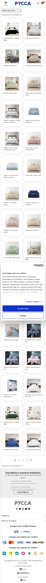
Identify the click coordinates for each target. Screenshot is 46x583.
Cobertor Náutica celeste (11, 340)
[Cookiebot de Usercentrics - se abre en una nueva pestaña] (33, 265)
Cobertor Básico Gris (9, 65)
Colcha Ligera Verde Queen (11, 257)
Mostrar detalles (33, 301)
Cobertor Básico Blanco (32, 38)
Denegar (23, 315)
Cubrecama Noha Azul (10, 449)
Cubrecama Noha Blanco (33, 449)
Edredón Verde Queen (10, 93)
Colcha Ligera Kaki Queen (33, 175)
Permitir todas (23, 308)
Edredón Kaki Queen (31, 230)
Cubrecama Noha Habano (33, 65)
